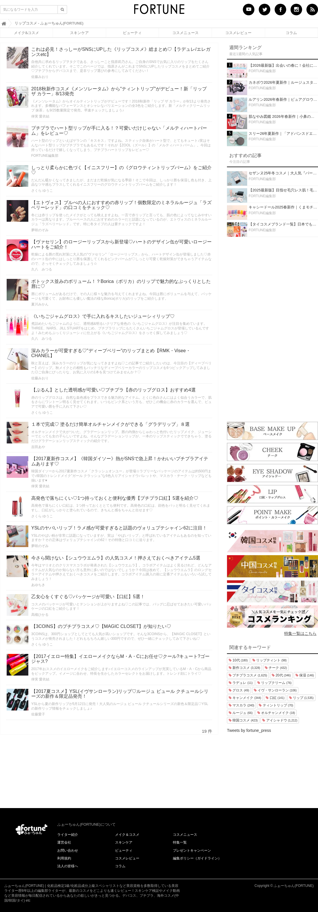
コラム (291, 32)
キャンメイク (245, 698)
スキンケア (79, 32)
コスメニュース (185, 32)
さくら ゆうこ (42, 191)
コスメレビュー (238, 32)
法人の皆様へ (67, 866)
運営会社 (64, 842)
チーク (276, 668)
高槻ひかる (40, 615)
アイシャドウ (279, 720)
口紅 (275, 698)
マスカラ (241, 705)
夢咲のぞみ (40, 230)
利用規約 (64, 858)
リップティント (269, 660)
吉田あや (38, 447)
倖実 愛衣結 (40, 116)
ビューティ (132, 32)
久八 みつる (41, 269)
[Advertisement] (272, 328)
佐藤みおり (40, 77)
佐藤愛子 (38, 714)
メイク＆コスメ (127, 835)
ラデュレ (241, 683)
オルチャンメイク (276, 713)
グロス (239, 690)
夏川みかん (40, 304)
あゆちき (38, 585)
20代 (281, 675)
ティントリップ (276, 705)
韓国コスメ (243, 720)
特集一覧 (180, 842)
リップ (301, 698)
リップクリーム (274, 683)
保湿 (304, 675)
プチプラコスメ (248, 675)
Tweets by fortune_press (249, 730)
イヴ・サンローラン (275, 690)
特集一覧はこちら (300, 633)
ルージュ (241, 713)
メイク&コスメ (26, 32)
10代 (238, 660)
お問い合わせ (67, 850)
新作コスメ (244, 668)
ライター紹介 (67, 835)
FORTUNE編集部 (44, 156)
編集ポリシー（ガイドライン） (197, 858)
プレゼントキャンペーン (192, 850)
